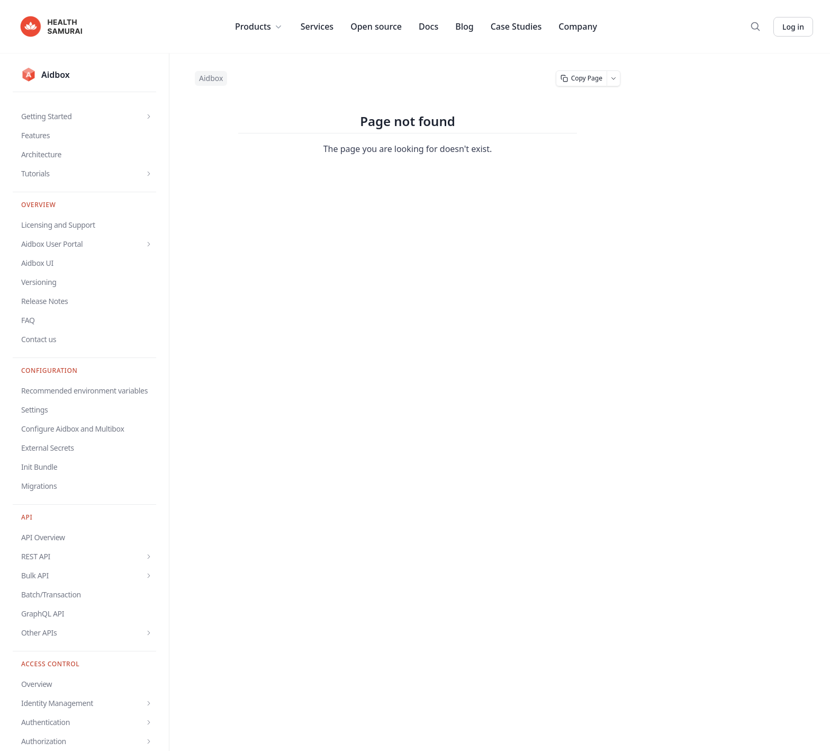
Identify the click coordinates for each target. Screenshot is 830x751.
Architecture (41, 154)
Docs (428, 26)
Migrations (39, 486)
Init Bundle (39, 467)
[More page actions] (613, 78)
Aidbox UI (37, 263)
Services (317, 26)
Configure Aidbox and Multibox (72, 429)
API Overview (43, 537)
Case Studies (516, 26)
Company (577, 26)
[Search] (755, 26)
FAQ (28, 320)
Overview (36, 684)
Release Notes (44, 301)
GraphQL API (42, 614)
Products (259, 26)
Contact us (38, 339)
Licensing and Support (58, 225)
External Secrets (47, 448)
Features (35, 135)
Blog (464, 26)
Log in (793, 27)
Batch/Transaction (51, 594)
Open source (376, 26)
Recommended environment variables (84, 391)
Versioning (39, 282)
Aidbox (211, 78)
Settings (34, 410)
